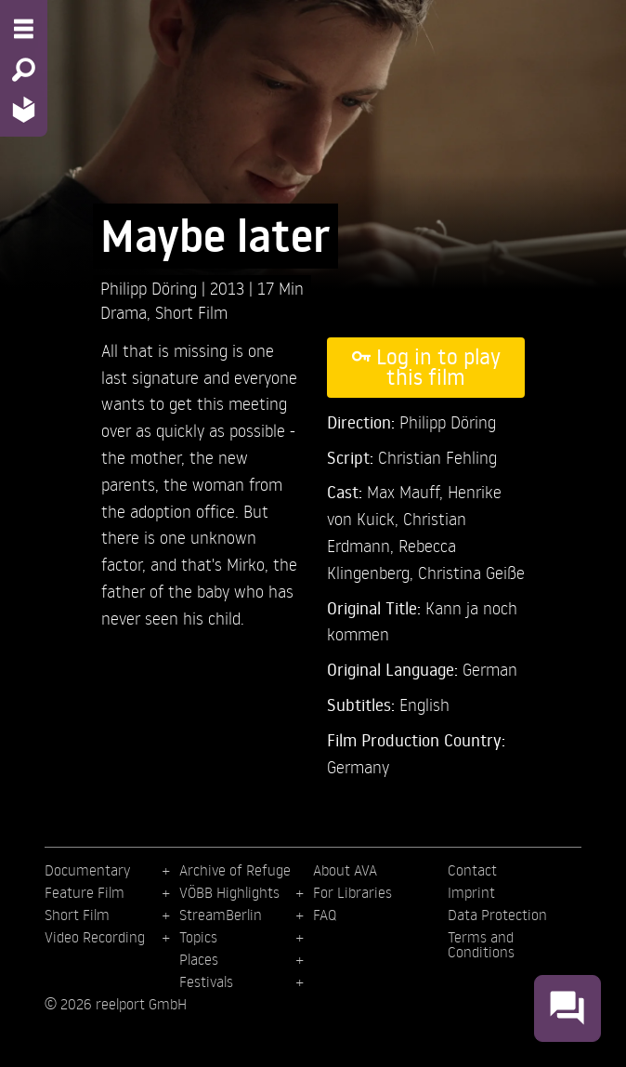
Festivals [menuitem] (206, 981)
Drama (123, 312)
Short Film (191, 312)
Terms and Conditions (481, 944)
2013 (229, 287)
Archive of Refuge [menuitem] (235, 870)
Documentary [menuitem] (87, 870)
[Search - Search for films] (23, 69)
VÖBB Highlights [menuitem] (229, 892)
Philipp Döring (151, 287)
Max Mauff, (407, 491)
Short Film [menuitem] (77, 914)
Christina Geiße (471, 572)
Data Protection (497, 914)
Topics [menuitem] (198, 937)
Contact (472, 870)
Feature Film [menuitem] (84, 892)
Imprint (471, 892)
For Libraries (352, 892)
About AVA (345, 870)
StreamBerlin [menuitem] (220, 914)
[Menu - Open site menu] (23, 28)
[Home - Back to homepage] (23, 109)
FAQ (324, 914)
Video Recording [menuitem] (95, 937)
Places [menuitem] (198, 959)
